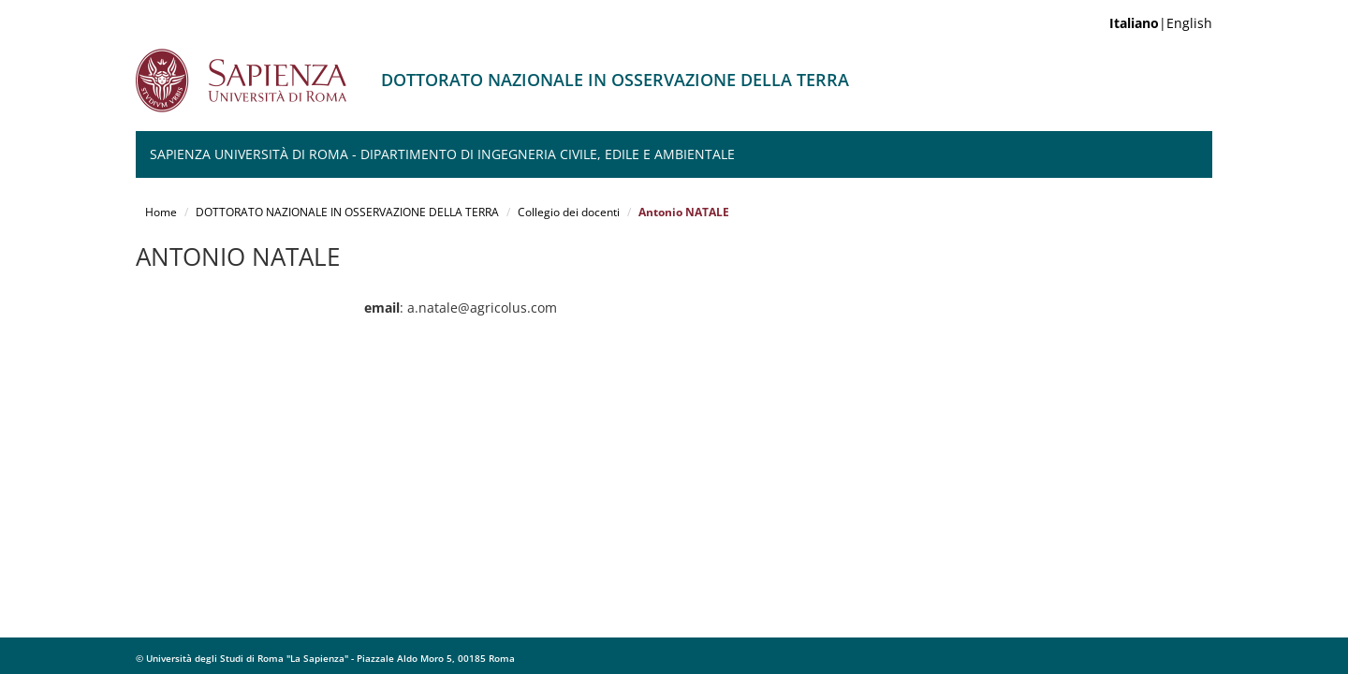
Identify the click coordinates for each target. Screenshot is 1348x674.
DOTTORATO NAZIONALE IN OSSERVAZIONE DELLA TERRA (347, 212)
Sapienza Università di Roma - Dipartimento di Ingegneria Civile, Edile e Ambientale (442, 154)
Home (161, 212)
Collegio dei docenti (569, 212)
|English (1160, 23)
